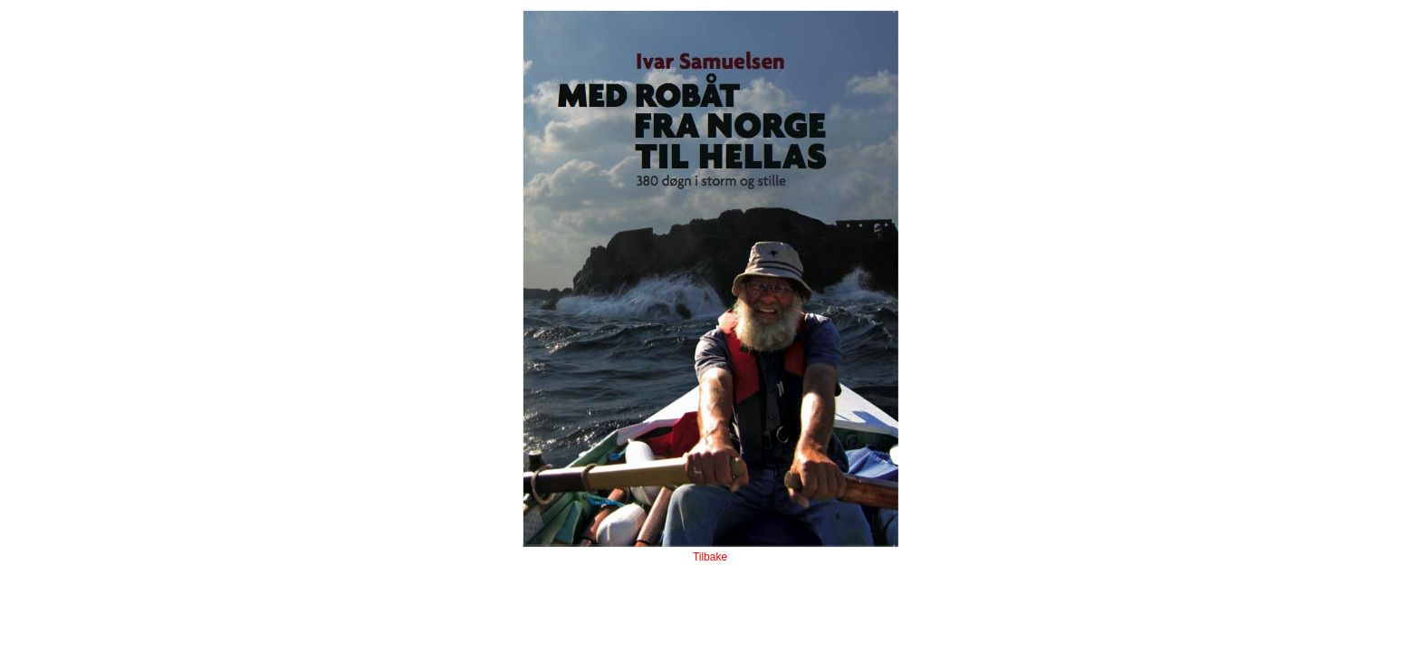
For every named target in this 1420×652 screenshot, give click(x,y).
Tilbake (710, 557)
